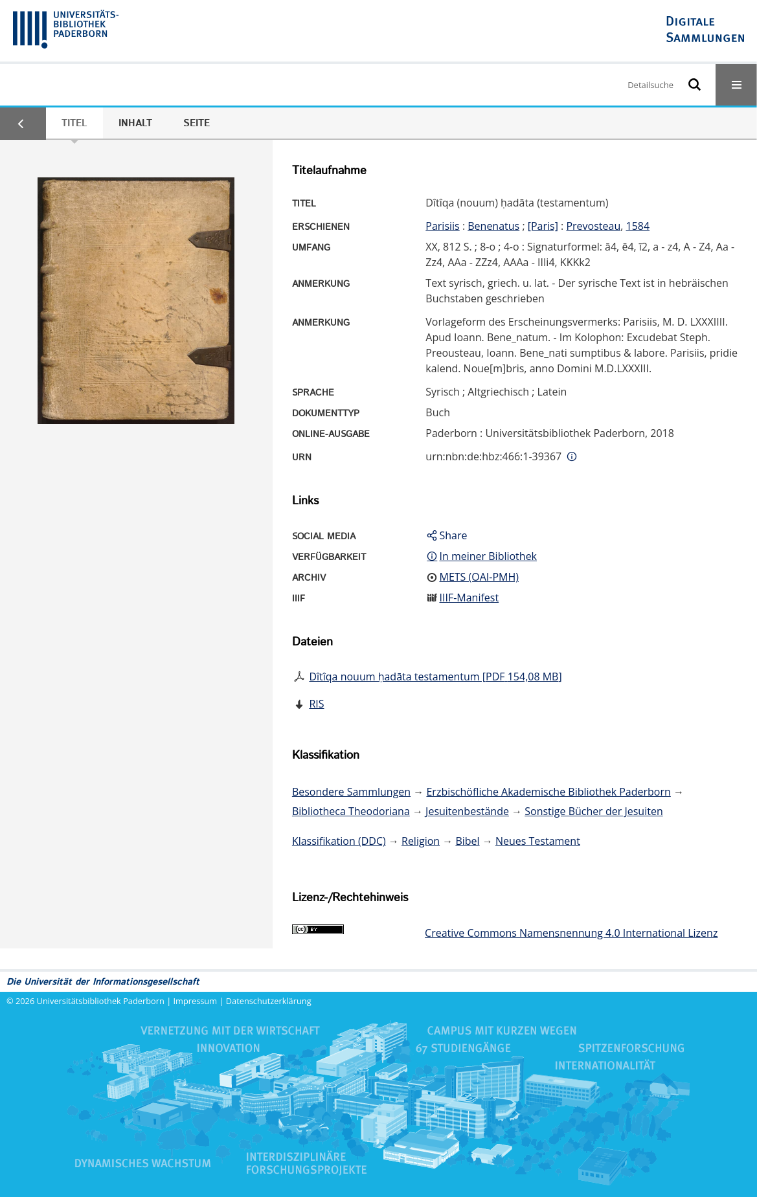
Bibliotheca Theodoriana (351, 811)
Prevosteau (593, 226)
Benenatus (493, 226)
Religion (420, 841)
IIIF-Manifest (469, 597)
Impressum (196, 1001)
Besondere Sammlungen (351, 792)
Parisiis (442, 226)
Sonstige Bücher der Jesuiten (593, 811)
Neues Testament (537, 841)
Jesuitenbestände (467, 811)
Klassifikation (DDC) (339, 841)
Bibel (467, 841)
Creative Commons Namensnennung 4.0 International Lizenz (571, 933)
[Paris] (543, 226)
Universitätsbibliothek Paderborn (100, 1001)
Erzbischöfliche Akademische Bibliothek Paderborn (548, 792)
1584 (638, 226)
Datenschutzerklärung (268, 1001)
